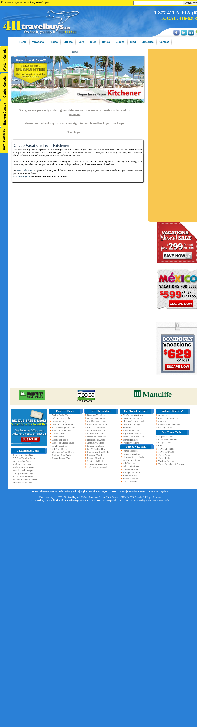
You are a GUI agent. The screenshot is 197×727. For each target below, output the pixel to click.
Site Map (162, 446)
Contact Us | (153, 491)
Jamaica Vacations (95, 443)
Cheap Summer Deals (23, 476)
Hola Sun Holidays (131, 424)
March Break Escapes (23, 470)
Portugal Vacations (131, 472)
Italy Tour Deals (59, 449)
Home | (36, 491)
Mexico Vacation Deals (98, 452)
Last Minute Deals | (137, 491)
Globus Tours (58, 437)
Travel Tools (164, 458)
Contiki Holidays (59, 421)
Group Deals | (57, 491)
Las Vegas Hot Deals (96, 449)
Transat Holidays (130, 440)
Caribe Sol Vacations (132, 418)
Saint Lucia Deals (95, 461)
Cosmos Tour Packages (62, 424)
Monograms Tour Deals (63, 452)
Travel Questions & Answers (171, 464)
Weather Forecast (166, 461)
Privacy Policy (165, 427)
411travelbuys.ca (21, 176)
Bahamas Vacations (96, 415)
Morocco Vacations (96, 455)
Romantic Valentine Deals (25, 479)
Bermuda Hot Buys (96, 418)
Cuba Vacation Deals (96, 427)
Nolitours (127, 427)
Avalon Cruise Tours (61, 415)
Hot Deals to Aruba (96, 440)
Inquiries (162, 421)
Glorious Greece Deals (133, 457)
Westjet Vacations (131, 443)
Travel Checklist (165, 449)
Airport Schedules (166, 436)
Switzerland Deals (131, 478)
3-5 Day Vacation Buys (24, 458)
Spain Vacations (130, 475)
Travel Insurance (166, 452)
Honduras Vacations (96, 437)
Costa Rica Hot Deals (97, 424)
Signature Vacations (132, 433)
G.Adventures (58, 433)
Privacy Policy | (72, 491)
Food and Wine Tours (61, 430)
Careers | (122, 491)
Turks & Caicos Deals (97, 467)
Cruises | (113, 491)
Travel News (164, 455)
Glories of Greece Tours (63, 443)
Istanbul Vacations (131, 460)
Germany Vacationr (132, 454)
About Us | (45, 491)
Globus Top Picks (60, 440)
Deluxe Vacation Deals (23, 467)
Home (75, 51)
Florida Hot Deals (95, 433)
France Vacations (130, 451)
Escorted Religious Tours (63, 427)
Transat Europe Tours (61, 458)
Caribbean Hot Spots (96, 421)
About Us (162, 415)
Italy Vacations (129, 463)
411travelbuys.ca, (25, 170)
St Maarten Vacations (97, 464)
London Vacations (95, 446)
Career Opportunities (168, 418)
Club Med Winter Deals (134, 421)
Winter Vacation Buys (23, 483)
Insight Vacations (60, 446)
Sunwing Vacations (131, 430)
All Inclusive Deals (22, 461)
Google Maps (164, 442)
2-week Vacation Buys (23, 455)
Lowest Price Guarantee (169, 424)
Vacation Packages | (99, 491)
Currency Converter (167, 439)
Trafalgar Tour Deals (61, 455)
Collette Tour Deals (61, 418)
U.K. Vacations (130, 481)
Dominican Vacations (97, 430)
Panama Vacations (95, 458)
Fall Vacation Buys (22, 464)
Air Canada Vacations (133, 415)
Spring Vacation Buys (23, 473)
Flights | (84, 491)
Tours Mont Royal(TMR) (134, 437)
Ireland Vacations (131, 466)
